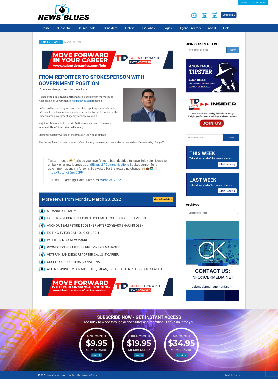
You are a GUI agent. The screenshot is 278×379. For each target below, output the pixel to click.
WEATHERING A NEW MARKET (68, 240)
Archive (129, 28)
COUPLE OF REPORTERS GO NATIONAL (74, 262)
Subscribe (229, 15)
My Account (259, 2)
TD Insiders (109, 28)
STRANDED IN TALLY (61, 211)
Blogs (166, 28)
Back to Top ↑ (232, 375)
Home (45, 28)
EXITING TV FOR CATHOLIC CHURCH (73, 233)
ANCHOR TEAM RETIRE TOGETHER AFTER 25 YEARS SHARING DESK (95, 225)
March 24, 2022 (110, 180)
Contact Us (74, 375)
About (212, 28)
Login (244, 2)
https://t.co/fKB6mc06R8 (65, 172)
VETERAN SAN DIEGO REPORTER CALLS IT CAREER (83, 254)
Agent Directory (190, 28)
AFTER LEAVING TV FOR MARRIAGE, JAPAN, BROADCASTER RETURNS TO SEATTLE (105, 269)
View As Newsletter (163, 199)
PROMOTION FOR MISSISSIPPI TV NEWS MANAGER (83, 247)
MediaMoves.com (82, 100)
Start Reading (227, 164)
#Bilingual (96, 164)
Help (226, 28)
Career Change (51, 42)
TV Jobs (147, 28)
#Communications (116, 164)
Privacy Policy (89, 375)
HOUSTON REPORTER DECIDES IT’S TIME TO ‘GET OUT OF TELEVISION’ (96, 218)
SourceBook (86, 28)
